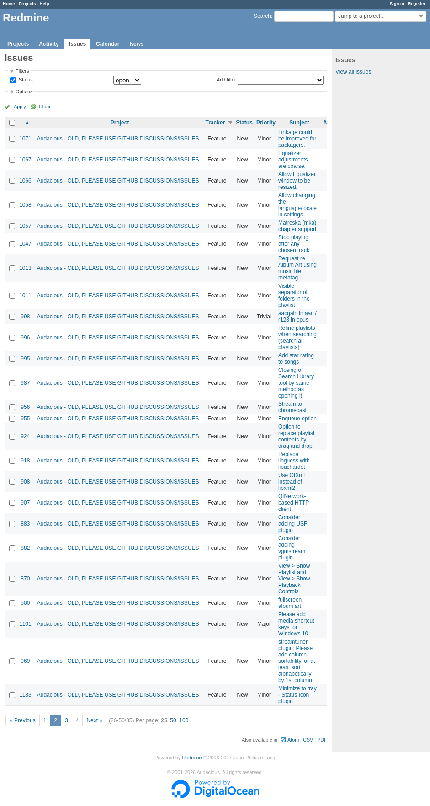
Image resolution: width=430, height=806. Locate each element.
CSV (308, 739)
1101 (25, 624)
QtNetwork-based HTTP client (293, 502)
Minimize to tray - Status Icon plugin (297, 694)
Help (44, 3)
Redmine (192, 757)
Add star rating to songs (296, 358)
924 (25, 436)
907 (25, 503)
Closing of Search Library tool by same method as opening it (296, 383)
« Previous (23, 720)
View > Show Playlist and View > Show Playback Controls (294, 579)
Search (262, 16)
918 (25, 460)
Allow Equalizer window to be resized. (297, 180)
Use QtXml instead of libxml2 (291, 481)
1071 (25, 138)
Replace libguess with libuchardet (294, 460)
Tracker (215, 122)
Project (120, 122)
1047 (25, 244)
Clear (45, 106)
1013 (25, 268)
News (136, 44)
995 (25, 358)
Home (9, 3)
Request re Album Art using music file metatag (297, 268)
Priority (266, 122)
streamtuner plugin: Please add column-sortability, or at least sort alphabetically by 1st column (296, 661)
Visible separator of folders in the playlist (294, 295)
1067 (25, 159)
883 (25, 524)
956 (25, 407)
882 (25, 548)
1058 (25, 205)
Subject (299, 122)
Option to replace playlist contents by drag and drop (296, 436)
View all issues (353, 72)
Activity (48, 44)
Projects (27, 3)
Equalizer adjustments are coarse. (293, 159)
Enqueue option (297, 418)
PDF (322, 739)
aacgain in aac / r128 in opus (297, 316)
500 (25, 603)
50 (173, 720)
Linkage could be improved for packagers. (297, 138)
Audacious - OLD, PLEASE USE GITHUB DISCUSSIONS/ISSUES (118, 138)
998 (25, 316)
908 (25, 481)
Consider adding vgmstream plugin (291, 548)
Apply (20, 106)
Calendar (107, 44)
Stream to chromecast (292, 407)
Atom (293, 739)
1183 (25, 695)
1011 (25, 295)
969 (25, 661)
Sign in (397, 3)
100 (183, 720)
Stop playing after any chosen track (293, 243)
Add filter (226, 79)
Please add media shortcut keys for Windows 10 (296, 624)
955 (25, 418)
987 (25, 383)
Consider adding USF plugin (292, 523)
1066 (25, 180)
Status (25, 80)
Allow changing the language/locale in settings (297, 205)
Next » (94, 720)
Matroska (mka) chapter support (297, 226)
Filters (22, 71)
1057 (25, 226)
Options (24, 91)
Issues (77, 44)
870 (25, 578)
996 (25, 337)
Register (416, 3)
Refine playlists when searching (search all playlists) (297, 337)
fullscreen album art (290, 602)
